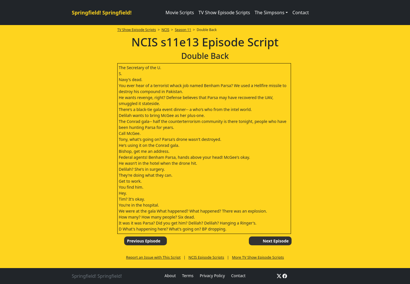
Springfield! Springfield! (102, 12)
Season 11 (183, 29)
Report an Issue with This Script (153, 257)
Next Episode (276, 241)
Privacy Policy (212, 275)
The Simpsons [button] (269, 12)
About (170, 275)
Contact (300, 12)
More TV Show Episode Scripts (258, 257)
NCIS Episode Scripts (206, 257)
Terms (187, 275)
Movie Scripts (179, 12)
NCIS (165, 29)
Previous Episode (143, 241)
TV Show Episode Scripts (224, 12)
